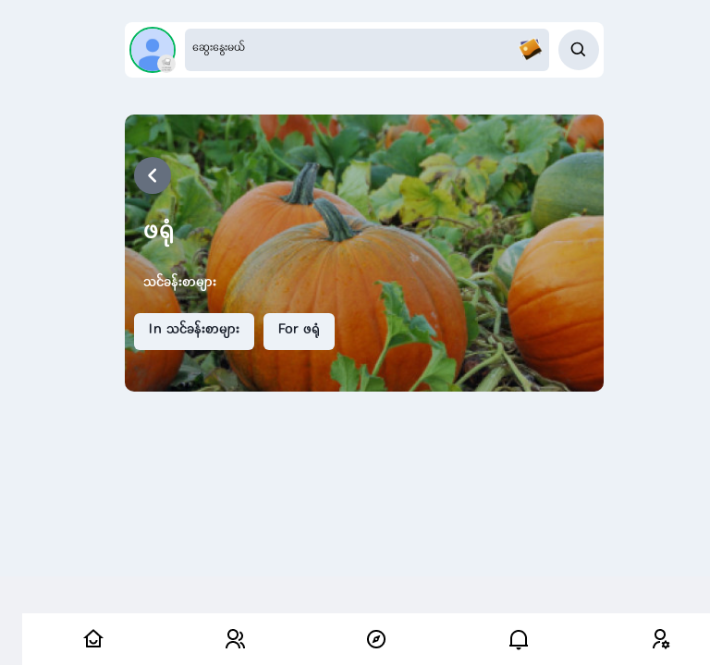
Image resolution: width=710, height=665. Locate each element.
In (194, 331)
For (299, 331)
